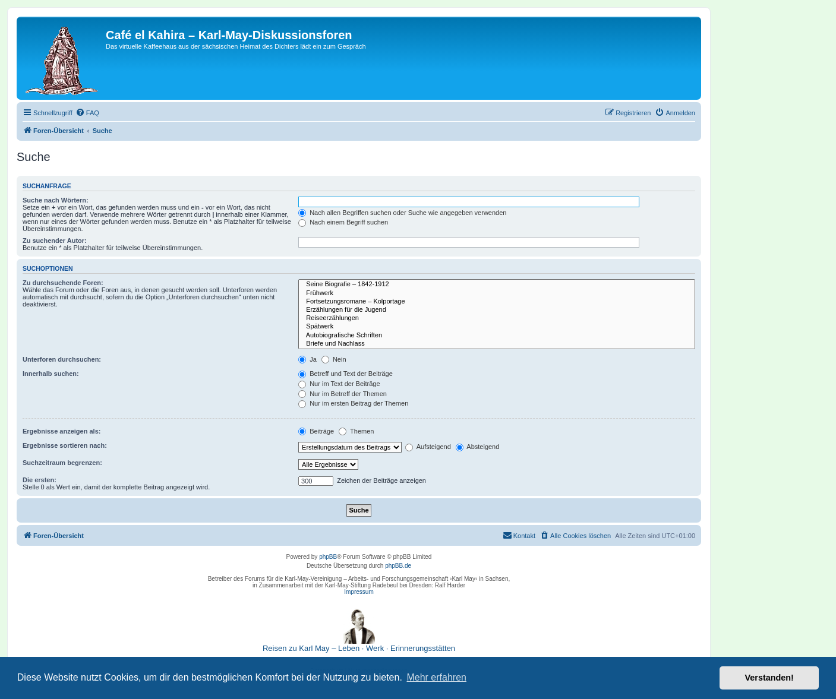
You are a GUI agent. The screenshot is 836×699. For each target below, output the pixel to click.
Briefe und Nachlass (496, 344)
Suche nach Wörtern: (56, 200)
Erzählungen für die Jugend (496, 310)
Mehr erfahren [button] (436, 677)
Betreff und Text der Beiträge (345, 373)
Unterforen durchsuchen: (62, 359)
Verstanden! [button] (769, 677)
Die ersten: (39, 479)
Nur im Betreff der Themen (342, 393)
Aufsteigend (428, 446)
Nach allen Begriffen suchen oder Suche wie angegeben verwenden (402, 212)
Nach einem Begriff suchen (343, 222)
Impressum (358, 592)
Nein (333, 359)
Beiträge (316, 431)
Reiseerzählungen (496, 318)
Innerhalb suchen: (51, 373)
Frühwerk (496, 293)
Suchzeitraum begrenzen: (62, 462)
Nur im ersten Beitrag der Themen (353, 403)
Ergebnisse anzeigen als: (61, 431)
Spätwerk (496, 326)
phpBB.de (398, 565)
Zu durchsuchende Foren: (63, 282)
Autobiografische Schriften (496, 335)
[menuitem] (87, 113)
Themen (356, 431)
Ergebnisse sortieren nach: (65, 445)
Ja (307, 359)
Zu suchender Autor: (55, 240)
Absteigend (478, 446)
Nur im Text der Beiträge (339, 383)
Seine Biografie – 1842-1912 (496, 284)
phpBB (328, 556)
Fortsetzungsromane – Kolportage (496, 302)
